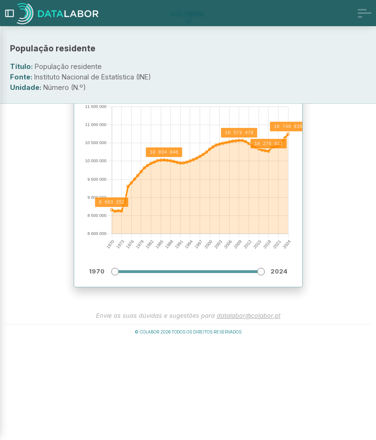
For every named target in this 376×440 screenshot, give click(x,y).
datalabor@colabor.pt (248, 411)
